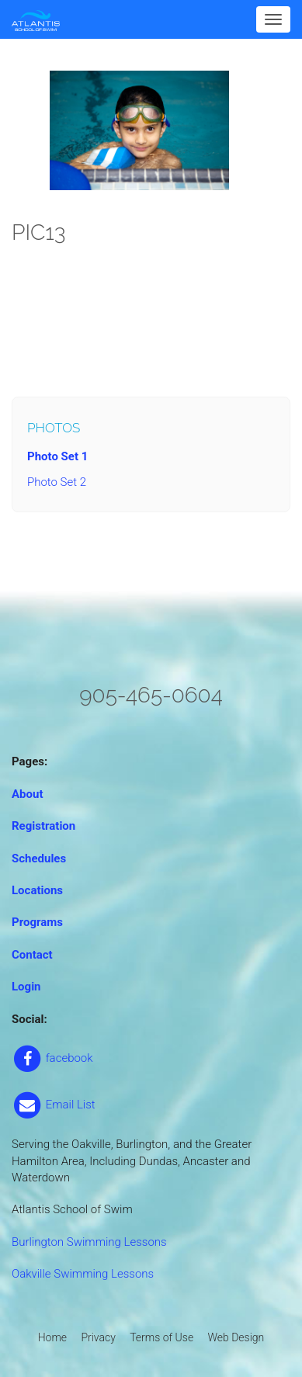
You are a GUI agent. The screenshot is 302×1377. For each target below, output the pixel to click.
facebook (52, 1058)
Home (52, 1337)
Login (26, 987)
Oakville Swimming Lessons (83, 1274)
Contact (32, 955)
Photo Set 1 (57, 456)
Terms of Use (161, 1337)
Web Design (235, 1337)
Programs (37, 922)
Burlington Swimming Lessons (89, 1242)
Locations (37, 890)
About (27, 794)
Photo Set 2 (56, 482)
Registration (43, 826)
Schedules (39, 858)
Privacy (98, 1337)
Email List (53, 1105)
